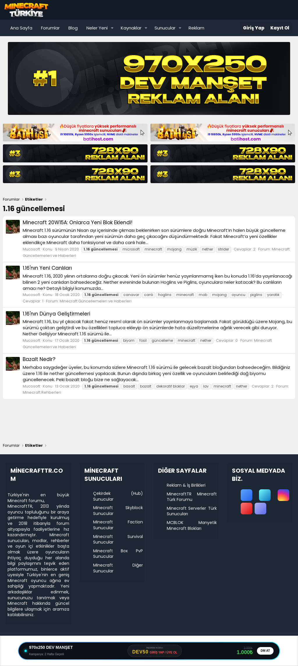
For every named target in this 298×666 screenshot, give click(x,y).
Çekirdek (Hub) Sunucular (118, 496)
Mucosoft (31, 249)
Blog (73, 28)
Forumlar (50, 28)
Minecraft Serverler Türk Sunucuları (192, 511)
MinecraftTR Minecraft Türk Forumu (192, 497)
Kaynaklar (131, 28)
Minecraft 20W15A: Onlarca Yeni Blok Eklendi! (77, 222)
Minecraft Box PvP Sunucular (118, 554)
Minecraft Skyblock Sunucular (118, 510)
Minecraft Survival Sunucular (118, 539)
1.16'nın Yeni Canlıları (47, 267)
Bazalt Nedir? (39, 359)
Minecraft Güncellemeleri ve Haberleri (96, 301)
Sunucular (165, 28)
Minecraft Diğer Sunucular (118, 568)
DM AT (264, 651)
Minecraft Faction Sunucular (118, 525)
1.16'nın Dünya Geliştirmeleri (56, 313)
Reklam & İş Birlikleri (186, 485)
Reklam (196, 28)
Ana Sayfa (21, 28)
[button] (112, 27)
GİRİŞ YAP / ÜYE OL (163, 652)
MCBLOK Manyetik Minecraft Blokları (192, 525)
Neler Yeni (97, 28)
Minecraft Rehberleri (42, 392)
